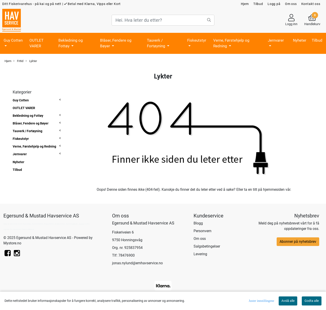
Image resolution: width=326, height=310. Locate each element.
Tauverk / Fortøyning (156, 43)
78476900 (126, 255)
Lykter (31, 61)
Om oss (291, 4)
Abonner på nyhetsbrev (298, 241)
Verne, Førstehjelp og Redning (231, 43)
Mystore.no (12, 243)
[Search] (163, 20)
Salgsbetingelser (207, 246)
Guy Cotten (13, 40)
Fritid (18, 61)
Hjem (245, 4)
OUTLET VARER (36, 43)
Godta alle (311, 301)
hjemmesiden (274, 189)
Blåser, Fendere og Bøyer (116, 43)
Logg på (274, 4)
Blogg (198, 223)
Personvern (202, 231)
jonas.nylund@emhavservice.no (137, 263)
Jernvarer (276, 40)
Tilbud (258, 4)
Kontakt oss (310, 4)
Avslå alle (288, 301)
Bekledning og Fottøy (70, 43)
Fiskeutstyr (196, 40)
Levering (200, 254)
